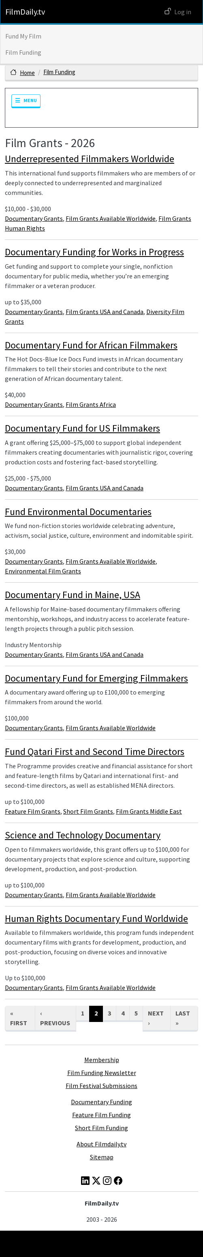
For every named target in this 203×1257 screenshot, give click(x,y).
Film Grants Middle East (149, 811)
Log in (182, 12)
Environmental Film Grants (43, 571)
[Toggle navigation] (26, 101)
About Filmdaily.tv (101, 1144)
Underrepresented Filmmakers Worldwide (89, 159)
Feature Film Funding (101, 1115)
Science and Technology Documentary (82, 835)
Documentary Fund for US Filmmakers (82, 428)
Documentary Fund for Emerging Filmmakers (96, 678)
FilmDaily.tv (25, 11)
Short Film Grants (88, 811)
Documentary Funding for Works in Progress (94, 252)
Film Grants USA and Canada (104, 312)
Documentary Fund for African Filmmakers (91, 345)
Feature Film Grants (32, 811)
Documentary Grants (34, 218)
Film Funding (23, 52)
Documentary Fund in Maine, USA (72, 595)
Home (27, 73)
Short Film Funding (101, 1128)
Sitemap (101, 1157)
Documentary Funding (101, 1102)
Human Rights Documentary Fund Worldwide (96, 918)
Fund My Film (23, 36)
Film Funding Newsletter (101, 1073)
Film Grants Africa (91, 404)
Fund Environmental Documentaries (78, 511)
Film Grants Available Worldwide (111, 218)
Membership (101, 1060)
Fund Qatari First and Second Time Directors (94, 751)
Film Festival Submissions (101, 1086)
